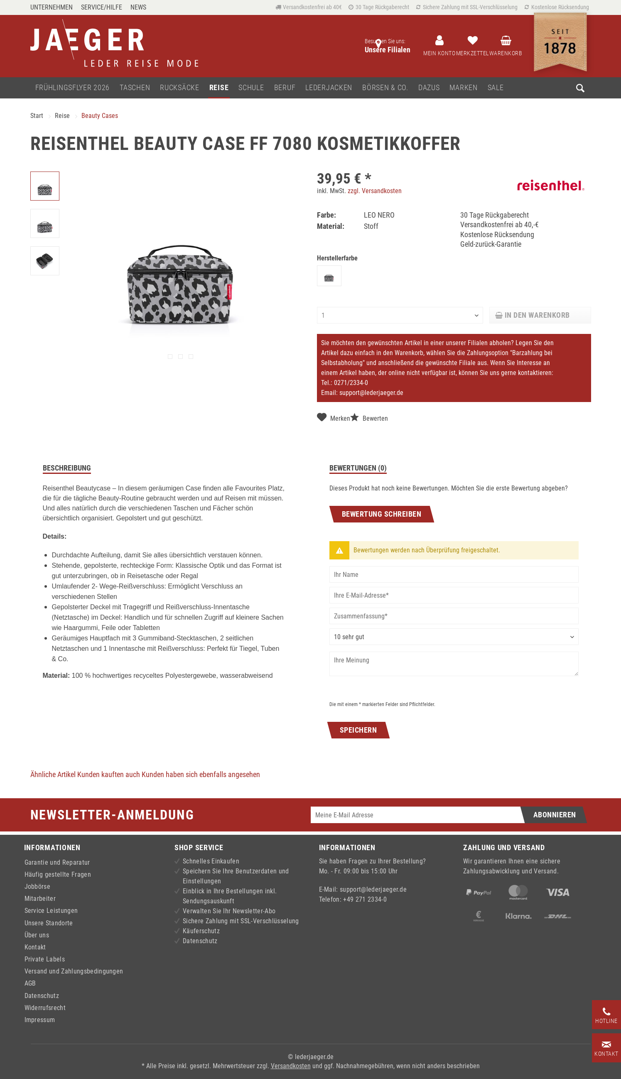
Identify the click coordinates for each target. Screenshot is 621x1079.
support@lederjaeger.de (371, 393)
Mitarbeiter (40, 898)
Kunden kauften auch (108, 774)
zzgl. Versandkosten (375, 191)
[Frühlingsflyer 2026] (72, 87)
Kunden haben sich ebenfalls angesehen (201, 774)
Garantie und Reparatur (57, 862)
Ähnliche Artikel (53, 774)
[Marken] (463, 87)
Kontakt (35, 947)
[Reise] (219, 87)
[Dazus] (429, 87)
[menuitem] (53, 7)
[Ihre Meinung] (454, 664)
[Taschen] (135, 87)
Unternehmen (51, 7)
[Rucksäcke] (179, 87)
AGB (30, 983)
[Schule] (251, 87)
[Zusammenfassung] (454, 616)
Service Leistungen (51, 911)
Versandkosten (291, 1066)
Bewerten (369, 417)
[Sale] (496, 87)
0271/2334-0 (351, 383)
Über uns (37, 935)
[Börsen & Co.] (385, 87)
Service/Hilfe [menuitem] (101, 7)
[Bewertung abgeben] (454, 636)
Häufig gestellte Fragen (58, 874)
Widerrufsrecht (45, 1008)
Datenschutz (42, 996)
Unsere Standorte (49, 923)
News (138, 7)
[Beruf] (285, 87)
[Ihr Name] (454, 574)
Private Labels (45, 959)
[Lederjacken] (328, 87)
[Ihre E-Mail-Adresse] (454, 595)
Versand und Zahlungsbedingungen (74, 971)
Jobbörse (38, 886)
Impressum (40, 1020)
